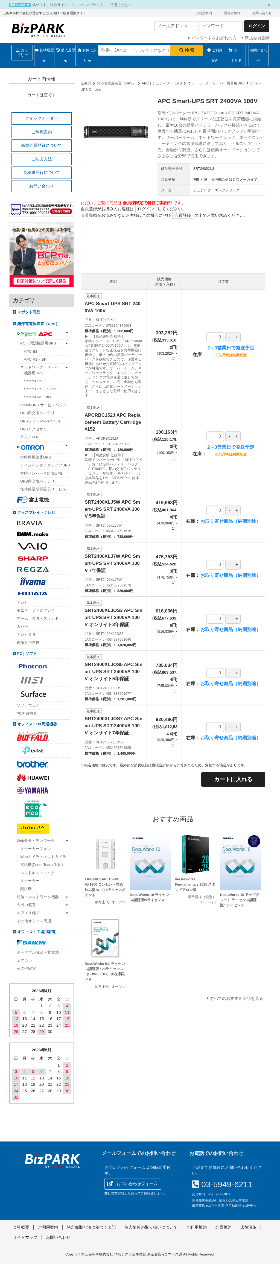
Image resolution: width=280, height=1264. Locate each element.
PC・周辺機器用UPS (38, 343)
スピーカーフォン (35, 849)
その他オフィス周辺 (34, 921)
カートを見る (236, 55)
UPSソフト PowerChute (40, 421)
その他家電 (26, 969)
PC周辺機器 (27, 713)
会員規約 (223, 1227)
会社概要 (21, 1227)
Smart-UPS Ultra (38, 397)
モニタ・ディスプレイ (36, 610)
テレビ (22, 602)
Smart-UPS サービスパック (43, 405)
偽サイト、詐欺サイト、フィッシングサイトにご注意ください (82, 5)
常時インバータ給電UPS (41, 473)
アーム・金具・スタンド (38, 619)
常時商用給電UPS (35, 457)
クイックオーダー (41, 118)
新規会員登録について (41, 145)
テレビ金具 (26, 634)
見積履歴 (44, 57)
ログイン (146, 208)
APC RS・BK (35, 359)
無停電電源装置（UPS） (116, 83)
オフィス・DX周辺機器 (36, 724)
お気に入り (87, 57)
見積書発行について (41, 172)
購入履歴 (65, 57)
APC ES (31, 351)
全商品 (86, 83)
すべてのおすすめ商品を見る (236, 998)
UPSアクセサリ (33, 429)
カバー (22, 626)
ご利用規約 (196, 1227)
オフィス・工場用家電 (36, 932)
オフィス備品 (28, 913)
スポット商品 (28, 312)
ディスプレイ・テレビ (36, 512)
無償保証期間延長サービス (43, 489)
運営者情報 (232, 13)
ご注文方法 (41, 159)
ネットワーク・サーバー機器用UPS (216, 83)
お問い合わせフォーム (137, 1183)
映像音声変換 (28, 643)
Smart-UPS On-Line (40, 389)
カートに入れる (233, 779)
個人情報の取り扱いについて (151, 1227)
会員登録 (182, 215)
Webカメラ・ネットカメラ (43, 857)
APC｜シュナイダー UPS (162, 83)
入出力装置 (26, 905)
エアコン (24, 961)
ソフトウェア (28, 705)
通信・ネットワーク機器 (38, 897)
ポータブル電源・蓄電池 (38, 952)
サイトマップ (25, 1237)
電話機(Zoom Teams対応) (41, 865)
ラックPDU (30, 437)
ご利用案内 (204, 13)
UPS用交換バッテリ (37, 413)
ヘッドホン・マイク (37, 873)
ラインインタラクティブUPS (45, 465)
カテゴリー (22, 52)
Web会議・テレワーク (36, 841)
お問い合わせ (262, 13)
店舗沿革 (248, 1227)
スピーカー (29, 881)
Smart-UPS (33, 381)
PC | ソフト (26, 654)
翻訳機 (26, 889)
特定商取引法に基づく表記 (91, 1227)
